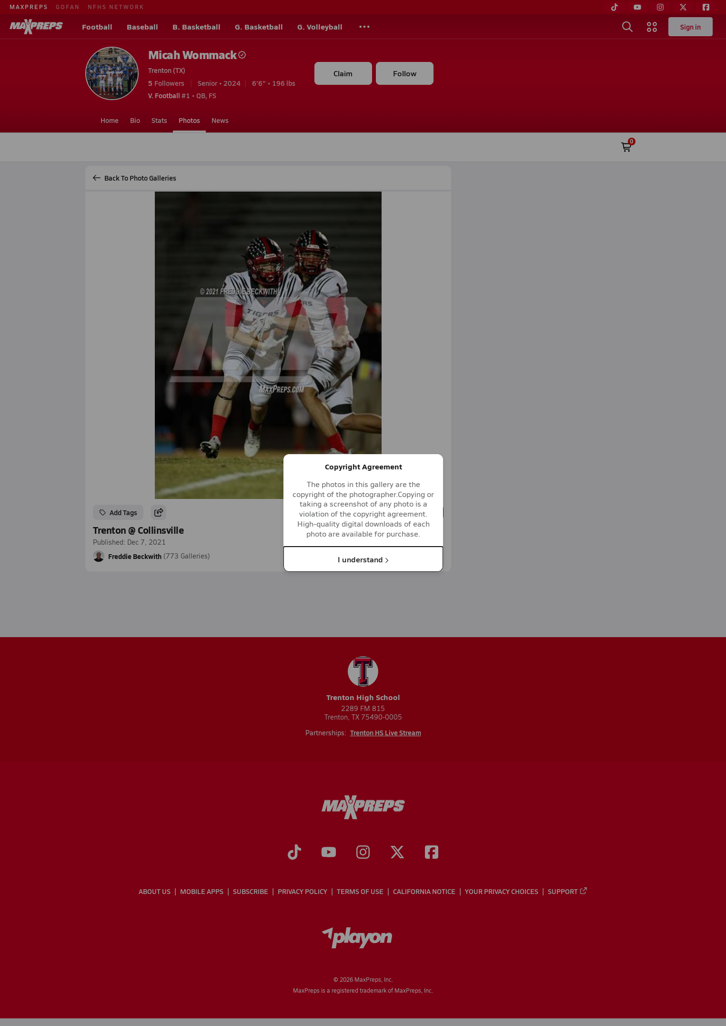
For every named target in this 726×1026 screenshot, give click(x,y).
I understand (363, 558)
